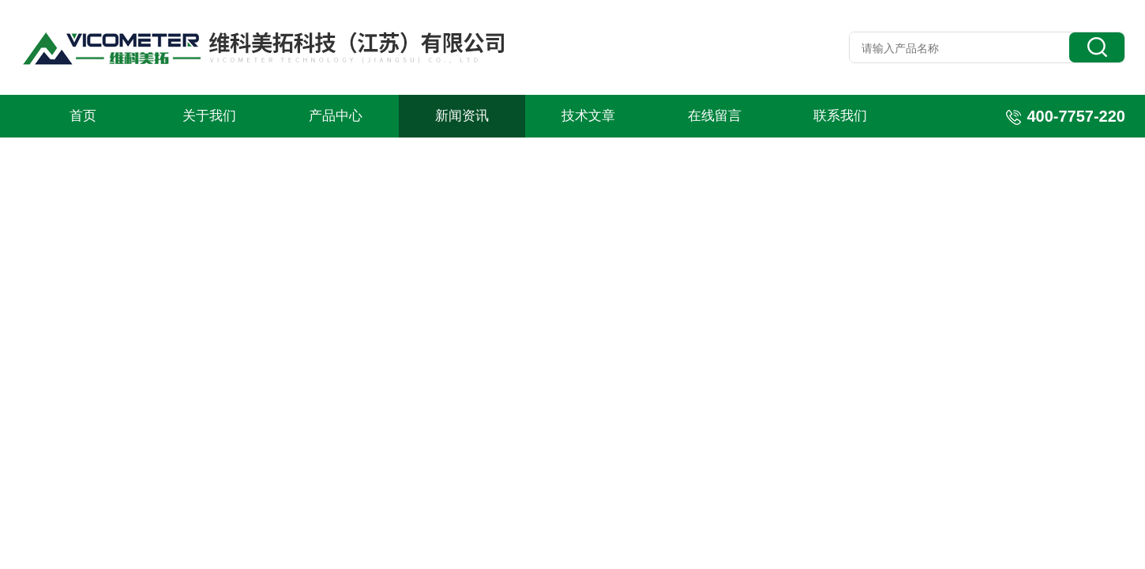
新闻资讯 (462, 115)
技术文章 (588, 115)
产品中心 (335, 115)
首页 (82, 115)
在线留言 (714, 115)
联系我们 (840, 115)
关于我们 (209, 115)
